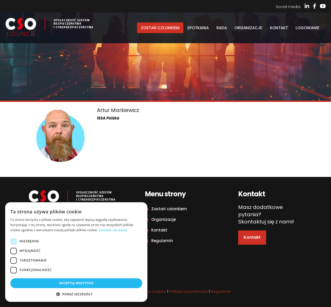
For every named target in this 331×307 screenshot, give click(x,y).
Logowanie (307, 28)
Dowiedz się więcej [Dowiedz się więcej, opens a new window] (113, 230)
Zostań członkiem (160, 28)
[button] (76, 294)
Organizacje (248, 28)
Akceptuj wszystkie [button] (76, 283)
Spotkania (198, 28)
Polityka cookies (151, 291)
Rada (221, 28)
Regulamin (162, 240)
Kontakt (279, 28)
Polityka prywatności (188, 291)
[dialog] (76, 252)
